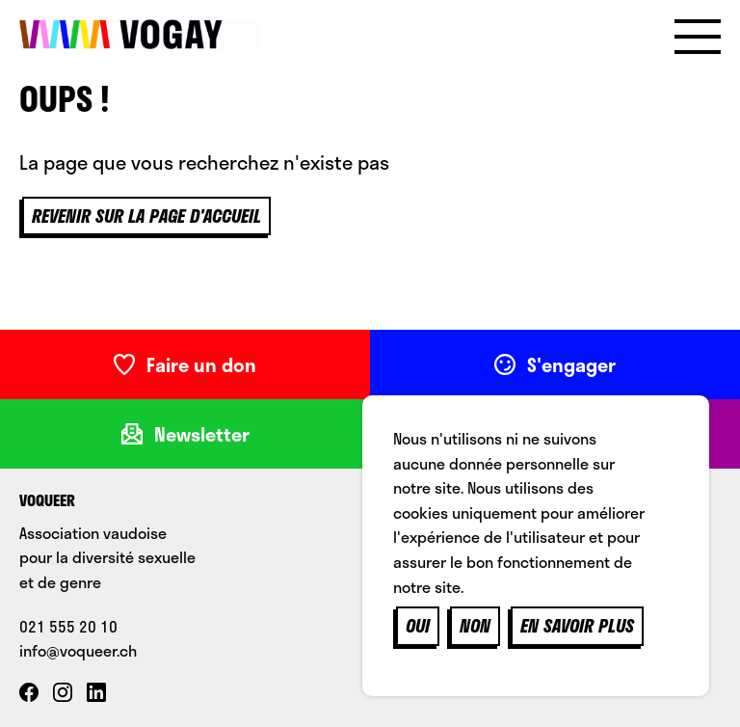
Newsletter (185, 433)
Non (475, 625)
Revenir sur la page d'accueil (146, 215)
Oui (418, 625)
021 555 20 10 (68, 626)
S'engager (555, 364)
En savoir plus (577, 625)
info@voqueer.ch (78, 650)
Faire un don (185, 364)
